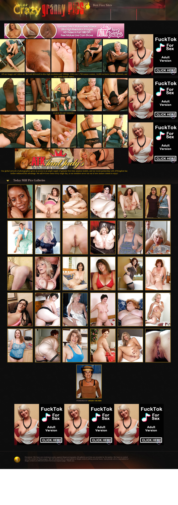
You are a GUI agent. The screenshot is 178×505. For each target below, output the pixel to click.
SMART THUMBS (95, 401)
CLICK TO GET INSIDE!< (64, 113)
